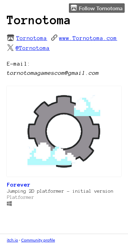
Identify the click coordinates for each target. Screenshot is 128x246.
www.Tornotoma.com (88, 38)
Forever (19, 184)
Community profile (38, 240)
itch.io (12, 240)
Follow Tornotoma (97, 7)
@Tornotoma (33, 48)
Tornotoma (31, 38)
